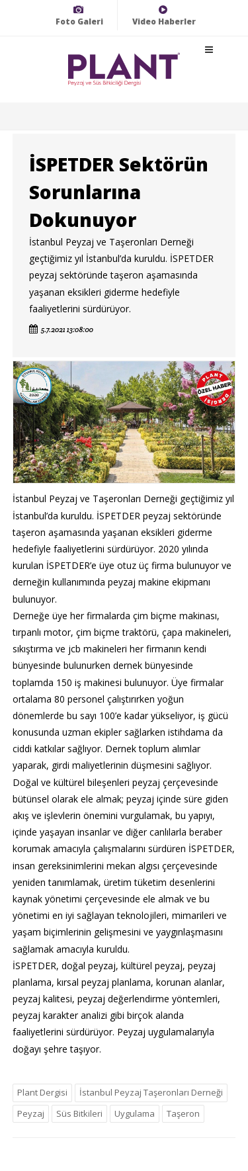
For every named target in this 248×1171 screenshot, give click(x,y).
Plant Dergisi (42, 1092)
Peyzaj (30, 1113)
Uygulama (134, 1113)
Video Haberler (164, 15)
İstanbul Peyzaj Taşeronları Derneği (151, 1092)
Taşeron (183, 1113)
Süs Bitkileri (79, 1113)
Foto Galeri (79, 15)
